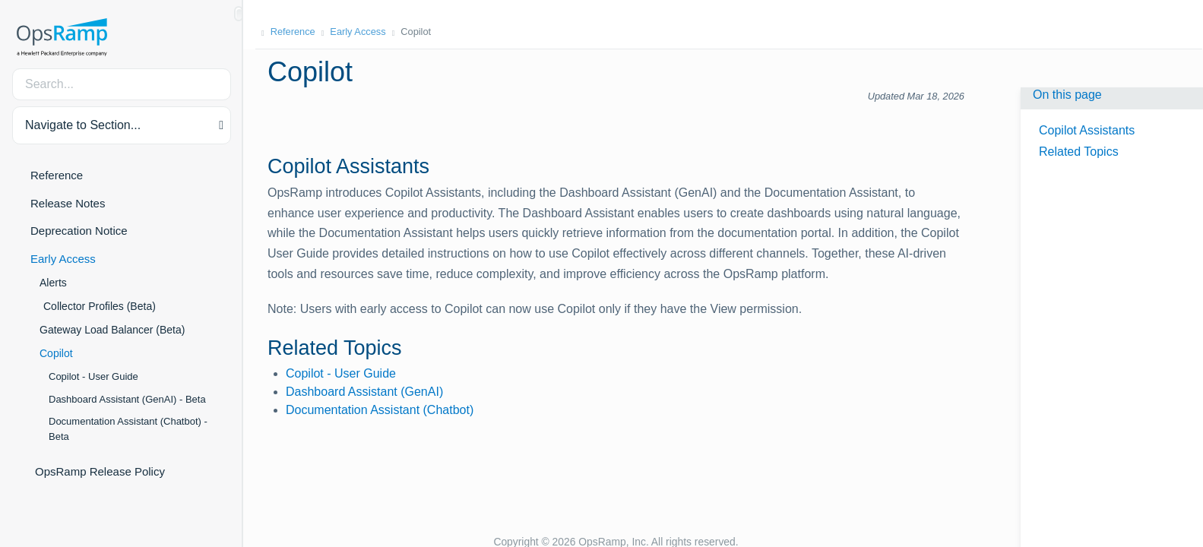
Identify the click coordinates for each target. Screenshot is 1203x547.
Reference (56, 175)
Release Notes (67, 203)
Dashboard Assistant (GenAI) (364, 391)
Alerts (53, 283)
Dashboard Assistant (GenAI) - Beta (127, 399)
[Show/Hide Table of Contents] (238, 13)
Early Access (63, 258)
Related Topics (1079, 151)
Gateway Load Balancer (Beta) (112, 330)
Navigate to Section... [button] (83, 125)
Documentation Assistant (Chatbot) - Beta (128, 429)
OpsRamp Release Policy (100, 471)
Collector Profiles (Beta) (99, 306)
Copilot (56, 353)
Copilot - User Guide (93, 376)
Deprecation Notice (79, 230)
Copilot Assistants (1087, 130)
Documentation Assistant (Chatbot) (379, 409)
